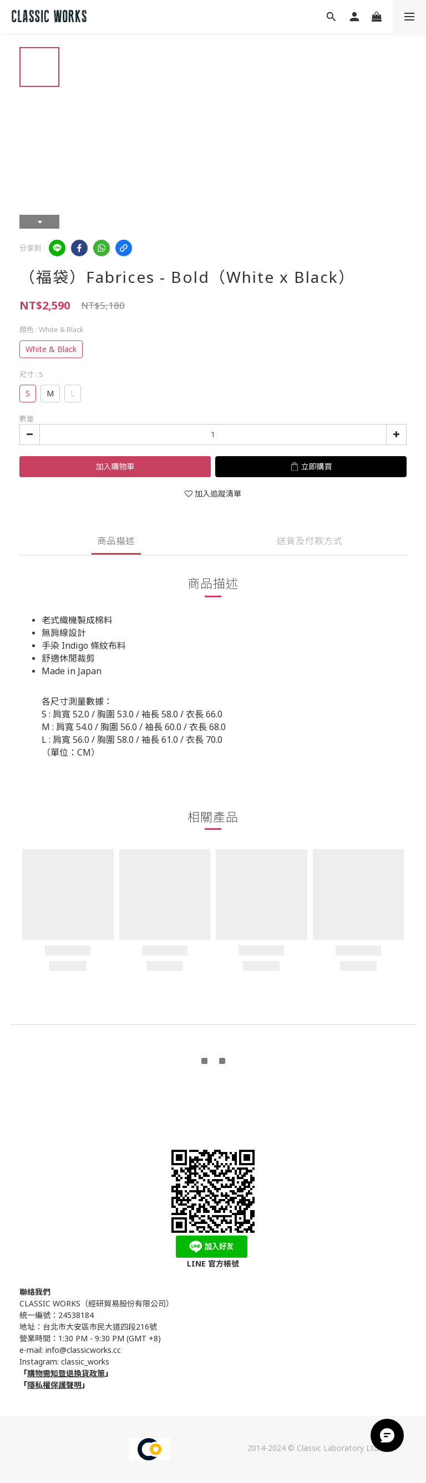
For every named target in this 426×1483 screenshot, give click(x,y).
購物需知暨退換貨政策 (66, 1373)
